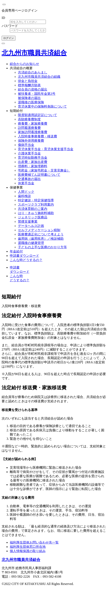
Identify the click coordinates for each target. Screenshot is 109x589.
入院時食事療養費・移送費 (37, 136)
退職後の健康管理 (31, 243)
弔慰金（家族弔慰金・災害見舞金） (44, 170)
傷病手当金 (26, 145)
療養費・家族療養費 (32, 123)
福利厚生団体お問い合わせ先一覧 (34, 542)
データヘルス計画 (31, 226)
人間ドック (26, 191)
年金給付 (16, 251)
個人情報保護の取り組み (28, 551)
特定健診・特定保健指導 (36, 200)
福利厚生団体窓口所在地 (28, 546)
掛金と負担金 (27, 81)
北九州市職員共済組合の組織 (39, 76)
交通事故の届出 (29, 179)
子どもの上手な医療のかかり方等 (42, 247)
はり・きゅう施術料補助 (36, 213)
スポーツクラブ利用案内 (36, 204)
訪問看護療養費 (29, 127)
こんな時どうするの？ (26, 260)
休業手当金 (26, 183)
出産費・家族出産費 (32, 162)
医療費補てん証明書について (39, 174)
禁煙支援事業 (27, 221)
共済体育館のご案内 (32, 208)
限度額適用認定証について (37, 115)
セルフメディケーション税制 (39, 230)
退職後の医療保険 (31, 102)
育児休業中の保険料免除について (42, 106)
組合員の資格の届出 (32, 89)
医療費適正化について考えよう (41, 234)
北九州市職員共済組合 (34, 52)
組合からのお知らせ (24, 64)
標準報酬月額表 (29, 85)
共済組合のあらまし (32, 72)
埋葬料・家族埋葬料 (32, 166)
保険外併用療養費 (31, 140)
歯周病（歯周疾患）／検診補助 (41, 238)
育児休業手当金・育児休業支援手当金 (45, 149)
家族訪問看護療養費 (32, 132)
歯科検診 (24, 196)
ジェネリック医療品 (32, 217)
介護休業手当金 (29, 153)
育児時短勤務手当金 (32, 157)
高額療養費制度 (29, 119)
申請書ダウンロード (24, 255)
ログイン (8, 38)
